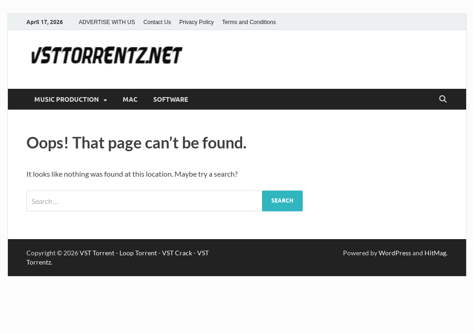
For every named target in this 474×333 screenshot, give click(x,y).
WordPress (395, 253)
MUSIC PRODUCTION (66, 99)
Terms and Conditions (249, 22)
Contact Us (157, 22)
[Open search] (443, 99)
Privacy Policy (196, 22)
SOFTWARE (170, 99)
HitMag (435, 253)
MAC (130, 99)
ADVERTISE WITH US (107, 22)
